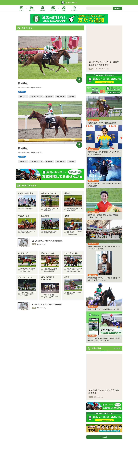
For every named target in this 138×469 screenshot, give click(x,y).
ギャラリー (23, 97)
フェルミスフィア (36, 97)
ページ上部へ (104, 437)
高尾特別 (71, 97)
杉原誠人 (49, 97)
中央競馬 (22, 92)
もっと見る (117, 348)
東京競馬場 (60, 97)
